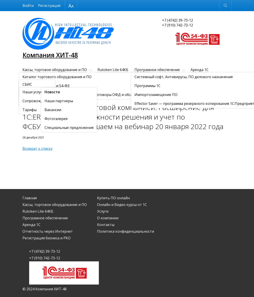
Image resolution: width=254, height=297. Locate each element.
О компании (55, 84)
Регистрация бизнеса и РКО (107, 77)
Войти (28, 5)
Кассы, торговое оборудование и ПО (54, 69)
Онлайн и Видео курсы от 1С (202, 77)
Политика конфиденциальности (125, 231)
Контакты (85, 84)
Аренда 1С (200, 69)
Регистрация (49, 5)
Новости (48, 96)
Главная (29, 197)
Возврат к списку (37, 148)
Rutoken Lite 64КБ (113, 69)
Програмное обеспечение (157, 69)
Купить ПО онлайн (154, 77)
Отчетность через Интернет (47, 77)
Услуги (28, 84)
